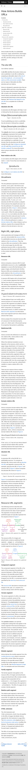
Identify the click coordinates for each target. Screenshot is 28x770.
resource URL (7, 585)
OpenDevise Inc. (11, 753)
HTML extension (7, 48)
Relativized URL (6, 31)
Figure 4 (12, 428)
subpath (5, 163)
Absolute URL (6, 35)
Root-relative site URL (8, 23)
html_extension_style (10, 720)
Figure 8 (20, 546)
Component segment (8, 39)
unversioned (10, 616)
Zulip (22, 755)
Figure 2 (15, 208)
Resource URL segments (7, 37)
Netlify (8, 757)
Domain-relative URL (7, 33)
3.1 (25, 6)
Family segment (6, 44)
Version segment (7, 40)
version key (13, 604)
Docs (10, 2)
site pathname (13, 241)
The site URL (5, 20)
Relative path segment (8, 46)
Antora (3, 2)
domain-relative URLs (7, 222)
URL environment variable (14, 80)
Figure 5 (20, 432)
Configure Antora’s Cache (6, 744)
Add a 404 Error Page (22, 744)
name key (13, 580)
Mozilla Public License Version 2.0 (9, 762)
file (10, 606)
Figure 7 (16, 516)
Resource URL (6, 29)
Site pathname (6, 25)
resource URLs (21, 237)
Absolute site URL (7, 22)
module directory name (7, 656)
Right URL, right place (7, 27)
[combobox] (18, 2)
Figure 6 (18, 470)
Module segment (7, 42)
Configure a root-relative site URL (13, 172)
